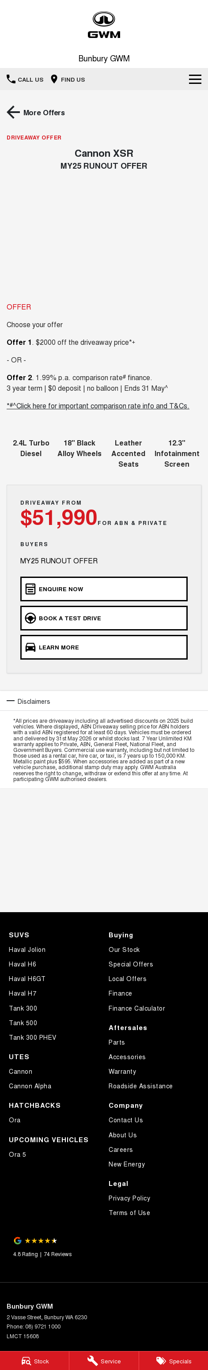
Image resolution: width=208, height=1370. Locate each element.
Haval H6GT (27, 978)
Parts (117, 1042)
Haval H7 (22, 993)
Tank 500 (23, 1022)
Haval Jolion (27, 949)
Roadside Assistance (141, 1085)
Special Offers (131, 963)
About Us (123, 1134)
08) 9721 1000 (43, 1326)
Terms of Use (129, 1212)
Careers (121, 1149)
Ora (15, 1119)
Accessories (127, 1056)
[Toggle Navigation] (195, 79)
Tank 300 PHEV (33, 1037)
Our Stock (124, 949)
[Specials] (173, 1360)
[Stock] (34, 1360)
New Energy (127, 1163)
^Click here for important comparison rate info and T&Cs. (101, 405)
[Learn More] (104, 647)
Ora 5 (17, 1154)
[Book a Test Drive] (104, 618)
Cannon (20, 1071)
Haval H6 (22, 963)
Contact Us (126, 1119)
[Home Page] (104, 25)
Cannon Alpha (30, 1085)
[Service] (103, 1360)
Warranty (122, 1071)
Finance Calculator (137, 1008)
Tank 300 (23, 1008)
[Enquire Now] (104, 589)
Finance (120, 993)
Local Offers (128, 978)
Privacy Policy (129, 1197)
